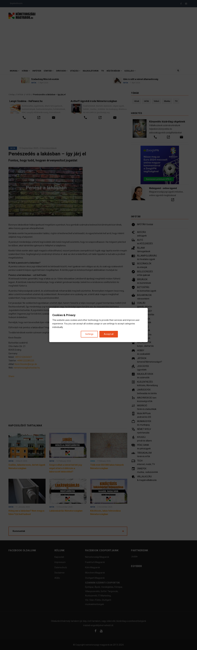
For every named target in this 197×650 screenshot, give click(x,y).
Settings (89, 334)
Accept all (108, 334)
